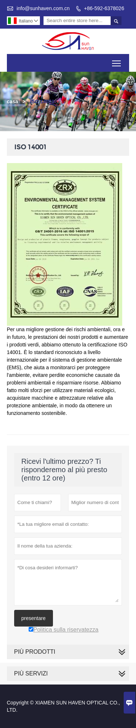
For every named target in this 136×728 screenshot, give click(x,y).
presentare (33, 618)
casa (12, 101)
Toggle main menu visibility (117, 61)
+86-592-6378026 (104, 8)
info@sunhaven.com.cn (43, 8)
